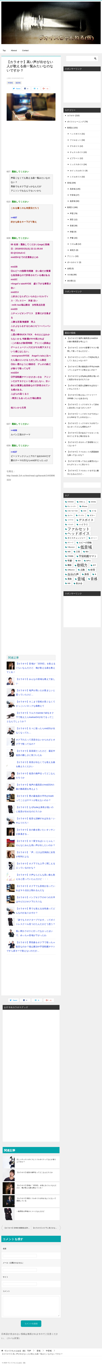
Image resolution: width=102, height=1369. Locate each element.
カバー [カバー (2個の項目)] (70, 515)
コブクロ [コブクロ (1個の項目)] (70, 520)
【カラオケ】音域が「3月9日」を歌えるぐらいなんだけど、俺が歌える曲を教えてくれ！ (31, 668)
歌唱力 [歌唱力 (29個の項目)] (82, 565)
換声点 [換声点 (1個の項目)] (88, 560)
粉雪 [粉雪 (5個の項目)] (92, 570)
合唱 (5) (70, 268)
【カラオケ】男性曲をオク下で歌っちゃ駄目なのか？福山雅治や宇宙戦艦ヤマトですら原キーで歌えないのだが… (31, 946)
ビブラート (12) (76, 158)
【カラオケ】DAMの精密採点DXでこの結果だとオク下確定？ (17, 1228)
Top (4, 50)
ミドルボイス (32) (77, 177)
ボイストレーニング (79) (77, 122)
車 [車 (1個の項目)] (95, 574)
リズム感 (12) (75, 244)
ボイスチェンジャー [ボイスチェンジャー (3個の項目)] (76, 538)
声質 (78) (73, 213)
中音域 (10, 83)
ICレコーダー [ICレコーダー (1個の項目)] (71, 506)
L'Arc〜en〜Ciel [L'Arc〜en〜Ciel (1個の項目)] (72, 511)
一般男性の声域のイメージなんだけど (31, 1211)
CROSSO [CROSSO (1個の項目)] (70, 502)
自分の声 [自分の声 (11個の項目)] (73, 574)
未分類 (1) (71, 281)
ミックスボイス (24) (78, 164)
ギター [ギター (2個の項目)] (92, 515)
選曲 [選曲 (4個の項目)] (69, 579)
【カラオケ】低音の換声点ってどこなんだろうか (35, 1172)
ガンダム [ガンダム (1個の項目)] (81, 515)
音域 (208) (71, 183)
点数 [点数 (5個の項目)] (82, 570)
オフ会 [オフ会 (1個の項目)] (94, 511)
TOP (17, 1351)
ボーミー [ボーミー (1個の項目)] (94, 538)
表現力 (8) (74, 250)
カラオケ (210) (73, 115)
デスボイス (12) (76, 146)
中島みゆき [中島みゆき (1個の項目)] (71, 547)
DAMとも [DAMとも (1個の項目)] (82, 502)
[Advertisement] (31, 145)
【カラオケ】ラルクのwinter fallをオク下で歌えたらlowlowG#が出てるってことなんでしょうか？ (30, 717)
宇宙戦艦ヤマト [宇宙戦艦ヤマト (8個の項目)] (88, 556)
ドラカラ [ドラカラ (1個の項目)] (70, 524)
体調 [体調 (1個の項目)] (68, 551)
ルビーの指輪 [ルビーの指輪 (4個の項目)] (85, 542)
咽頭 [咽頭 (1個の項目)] (87, 551)
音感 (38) (73, 226)
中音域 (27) (74, 195)
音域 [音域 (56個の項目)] (81, 579)
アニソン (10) (72, 256)
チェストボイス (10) (78, 152)
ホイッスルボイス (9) (79, 171)
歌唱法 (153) (72, 128)
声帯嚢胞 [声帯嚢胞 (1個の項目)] (70, 556)
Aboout (14, 50)
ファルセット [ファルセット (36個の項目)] (78, 529)
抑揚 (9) (73, 232)
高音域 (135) (75, 189)
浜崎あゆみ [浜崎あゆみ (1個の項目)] (71, 570)
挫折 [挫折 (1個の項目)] (79, 560)
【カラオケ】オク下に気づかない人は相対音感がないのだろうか (46, 1228)
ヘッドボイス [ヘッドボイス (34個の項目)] (78, 533)
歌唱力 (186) (72, 207)
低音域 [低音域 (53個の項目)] (86, 547)
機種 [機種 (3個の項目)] (69, 565)
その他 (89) (72, 275)
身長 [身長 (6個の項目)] (86, 574)
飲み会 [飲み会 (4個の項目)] (79, 583)
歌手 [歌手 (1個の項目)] (94, 565)
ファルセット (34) (77, 140)
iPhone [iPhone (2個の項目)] (84, 506)
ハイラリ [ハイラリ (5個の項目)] (83, 524)
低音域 (18, 83)
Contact (25, 50)
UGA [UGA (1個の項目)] (84, 511)
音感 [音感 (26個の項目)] (94, 579)
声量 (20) (73, 238)
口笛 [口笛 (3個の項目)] (78, 552)
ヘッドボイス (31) (77, 134)
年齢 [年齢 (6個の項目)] (69, 560)
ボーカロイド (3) (74, 262)
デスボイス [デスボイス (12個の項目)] (86, 519)
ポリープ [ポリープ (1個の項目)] (70, 542)
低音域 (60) (74, 201)
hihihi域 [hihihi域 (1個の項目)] (93, 502)
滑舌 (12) (73, 219)
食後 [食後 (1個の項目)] (68, 583)
